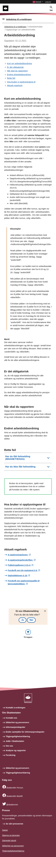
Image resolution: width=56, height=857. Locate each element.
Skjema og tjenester (11, 835)
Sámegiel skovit (9, 840)
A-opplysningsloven (18, 555)
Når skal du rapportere (17, 71)
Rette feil (11, 78)
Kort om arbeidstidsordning (19, 63)
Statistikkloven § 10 (18, 575)
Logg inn (48, 2)
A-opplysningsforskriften (20, 560)
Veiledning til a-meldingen (19, 19)
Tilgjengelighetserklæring (18, 736)
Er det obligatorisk (15, 67)
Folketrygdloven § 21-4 (19, 565)
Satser (5, 830)
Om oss (9, 746)
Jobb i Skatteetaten (15, 741)
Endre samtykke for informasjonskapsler (25, 732)
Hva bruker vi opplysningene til (21, 82)
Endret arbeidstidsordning (19, 74)
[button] (38, 2)
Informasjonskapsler (15, 727)
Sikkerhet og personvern (17, 722)
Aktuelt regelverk (15, 85)
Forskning (10, 755)
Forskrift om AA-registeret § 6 (23, 570)
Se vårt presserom (14, 824)
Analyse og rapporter (16, 750)
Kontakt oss (11, 718)
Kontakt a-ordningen (15, 707)
